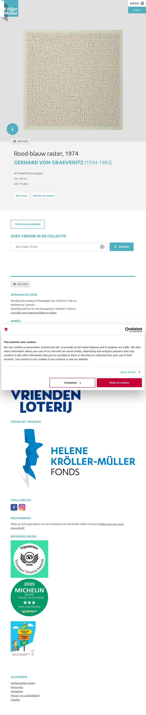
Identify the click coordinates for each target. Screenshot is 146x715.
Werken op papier (44, 195)
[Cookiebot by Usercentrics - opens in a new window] (127, 329)
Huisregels (17, 687)
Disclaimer (17, 691)
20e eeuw (21, 195)
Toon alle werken (27, 224)
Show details (128, 372)
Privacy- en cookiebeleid (25, 695)
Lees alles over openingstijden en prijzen (34, 312)
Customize (72, 382)
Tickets (137, 10)
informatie (11, 127)
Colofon (15, 699)
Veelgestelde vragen (23, 683)
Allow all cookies (119, 382)
